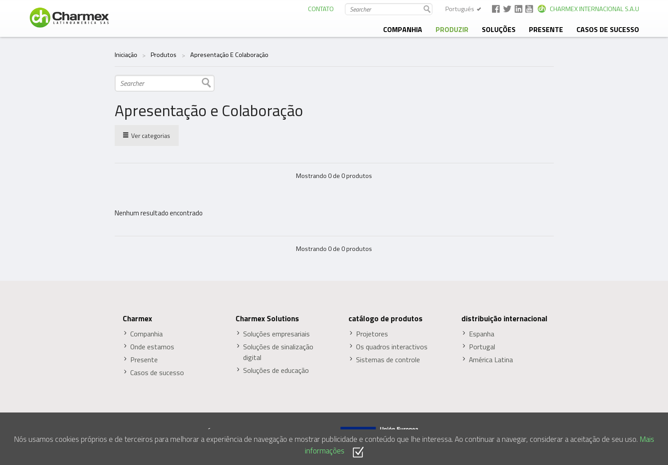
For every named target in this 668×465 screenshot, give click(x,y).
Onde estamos (152, 347)
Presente (144, 360)
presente (546, 29)
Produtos (163, 55)
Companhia (146, 334)
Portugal (482, 347)
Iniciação (126, 55)
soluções (499, 29)
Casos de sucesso (607, 29)
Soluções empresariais (276, 334)
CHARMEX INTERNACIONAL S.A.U (594, 9)
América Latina (491, 360)
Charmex (137, 318)
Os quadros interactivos (392, 347)
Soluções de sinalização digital (278, 352)
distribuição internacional (504, 318)
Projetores (372, 334)
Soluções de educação (276, 370)
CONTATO (321, 9)
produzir (452, 29)
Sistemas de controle (388, 360)
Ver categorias (146, 135)
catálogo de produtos (385, 318)
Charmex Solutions (267, 318)
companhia (402, 29)
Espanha (481, 334)
